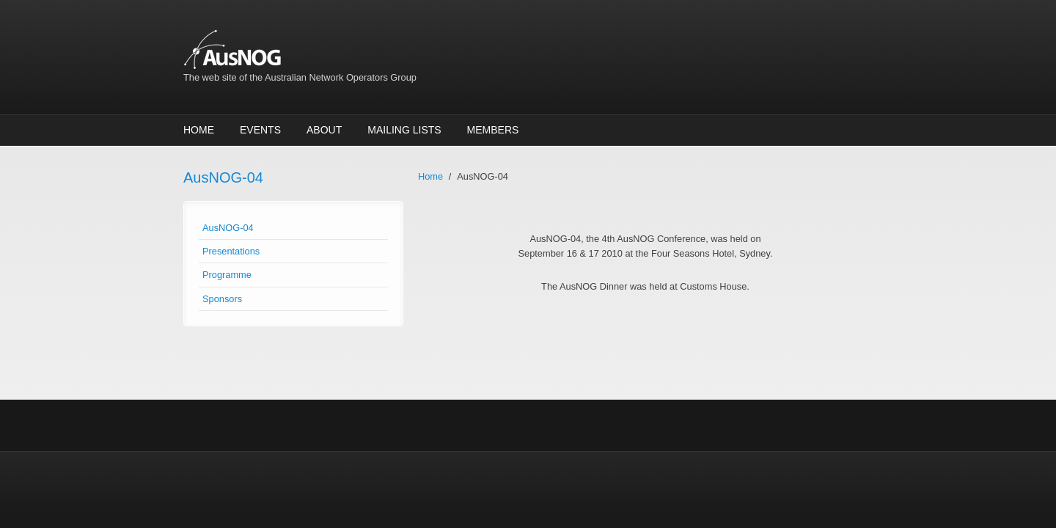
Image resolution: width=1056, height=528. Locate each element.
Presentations (231, 251)
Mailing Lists (404, 130)
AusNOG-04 (228, 227)
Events (260, 130)
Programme (227, 274)
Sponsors (222, 298)
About (324, 130)
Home (198, 130)
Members (493, 130)
